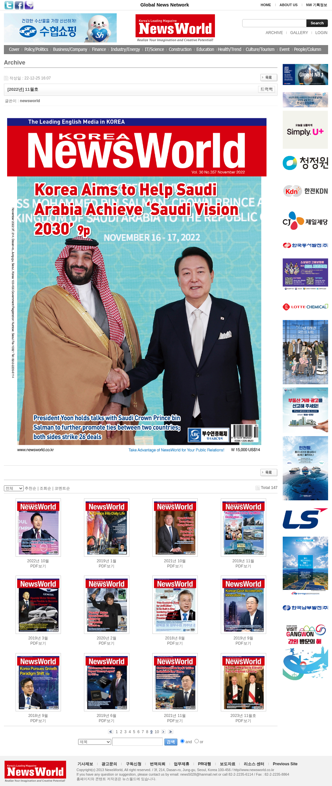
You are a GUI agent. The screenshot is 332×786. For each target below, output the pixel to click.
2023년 (237, 715)
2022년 (33, 561)
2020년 (103, 638)
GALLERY (299, 32)
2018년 (171, 638)
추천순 (30, 488)
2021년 (170, 561)
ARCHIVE (274, 32)
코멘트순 (62, 488)
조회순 (45, 488)
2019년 (103, 561)
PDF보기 (38, 566)
